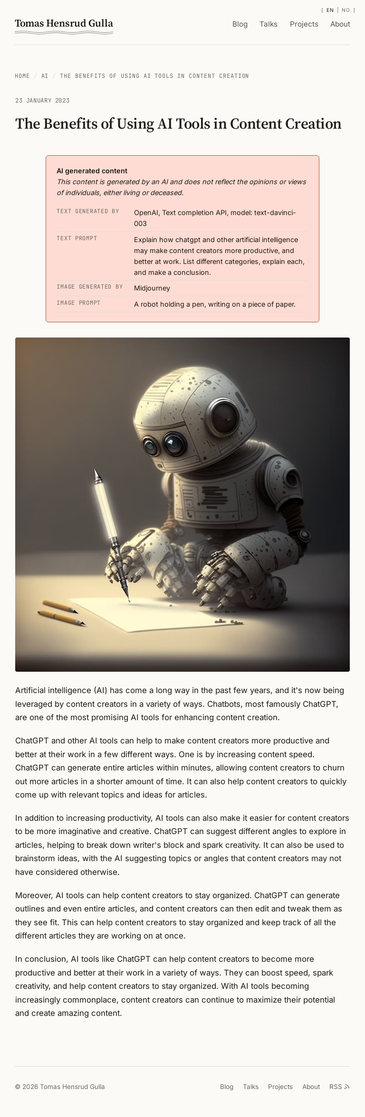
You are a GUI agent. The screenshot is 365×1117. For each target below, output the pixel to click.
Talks (273, 24)
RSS (340, 1088)
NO (347, 10)
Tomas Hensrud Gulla (62, 26)
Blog (245, 24)
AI (45, 76)
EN (331, 10)
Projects (306, 24)
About (341, 24)
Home (22, 76)
